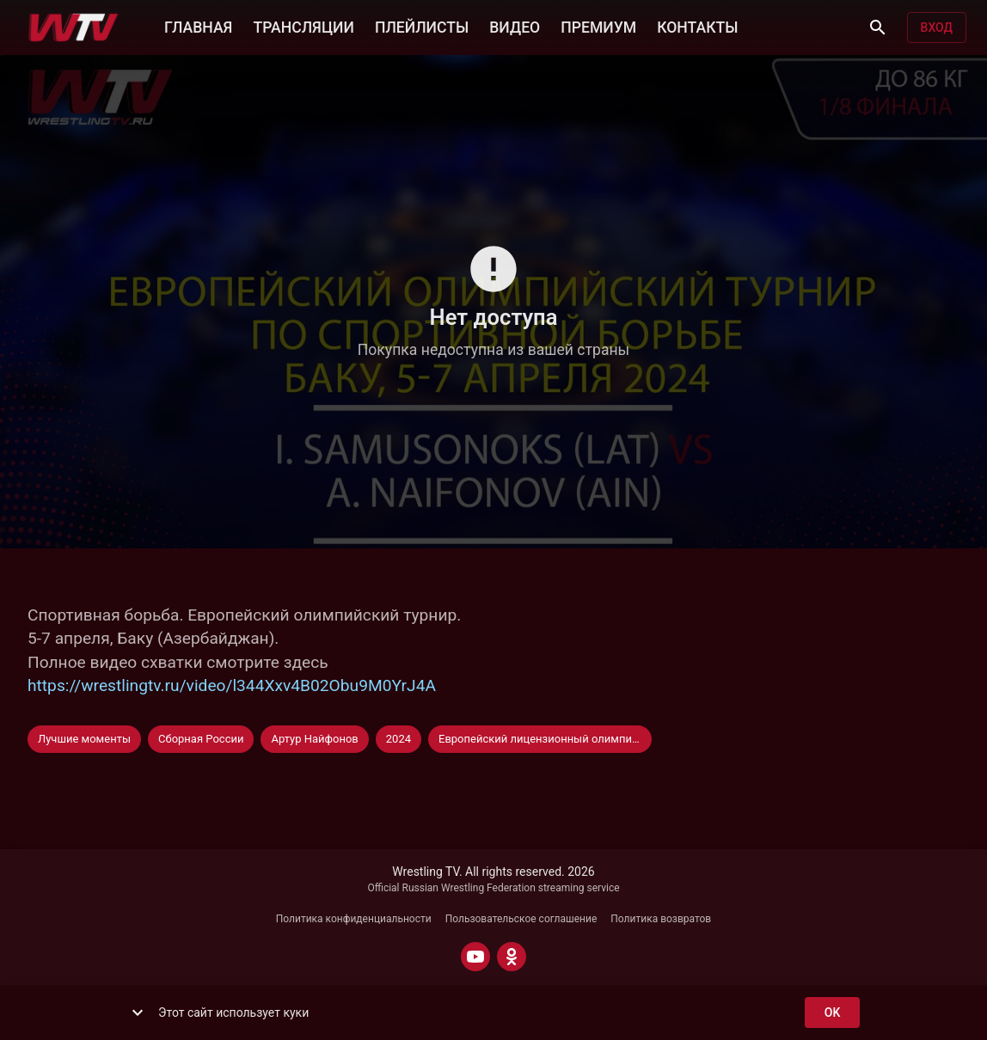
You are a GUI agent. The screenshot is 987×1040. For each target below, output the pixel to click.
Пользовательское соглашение (521, 919)
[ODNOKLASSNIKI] (511, 956)
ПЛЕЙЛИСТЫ (422, 26)
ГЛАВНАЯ (198, 26)
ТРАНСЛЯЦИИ (303, 26)
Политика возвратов (660, 919)
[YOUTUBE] (475, 956)
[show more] (137, 1012)
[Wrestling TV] (73, 27)
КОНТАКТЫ (697, 26)
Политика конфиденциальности (354, 919)
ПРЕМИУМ (598, 26)
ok (832, 1013)
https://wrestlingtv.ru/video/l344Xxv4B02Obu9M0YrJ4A (232, 685)
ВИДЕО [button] (514, 26)
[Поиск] (877, 27)
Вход (937, 28)
